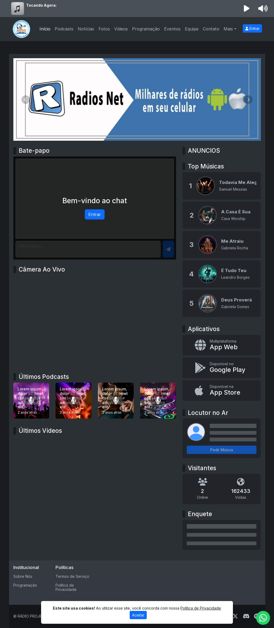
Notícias (86, 29)
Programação (146, 29)
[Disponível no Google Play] (221, 368)
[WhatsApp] (263, 618)
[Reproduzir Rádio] (246, 8)
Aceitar (138, 615)
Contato (211, 29)
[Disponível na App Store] (221, 390)
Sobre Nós (22, 576)
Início (44, 29)
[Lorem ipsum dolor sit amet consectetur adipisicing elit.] (31, 401)
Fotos (104, 29)
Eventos (172, 29)
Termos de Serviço (72, 576)
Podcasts (64, 29)
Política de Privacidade (66, 587)
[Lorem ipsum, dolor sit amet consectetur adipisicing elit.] (73, 401)
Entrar (252, 28)
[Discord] (246, 616)
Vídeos (121, 29)
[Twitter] (235, 616)
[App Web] (221, 345)
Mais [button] (228, 29)
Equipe (191, 29)
